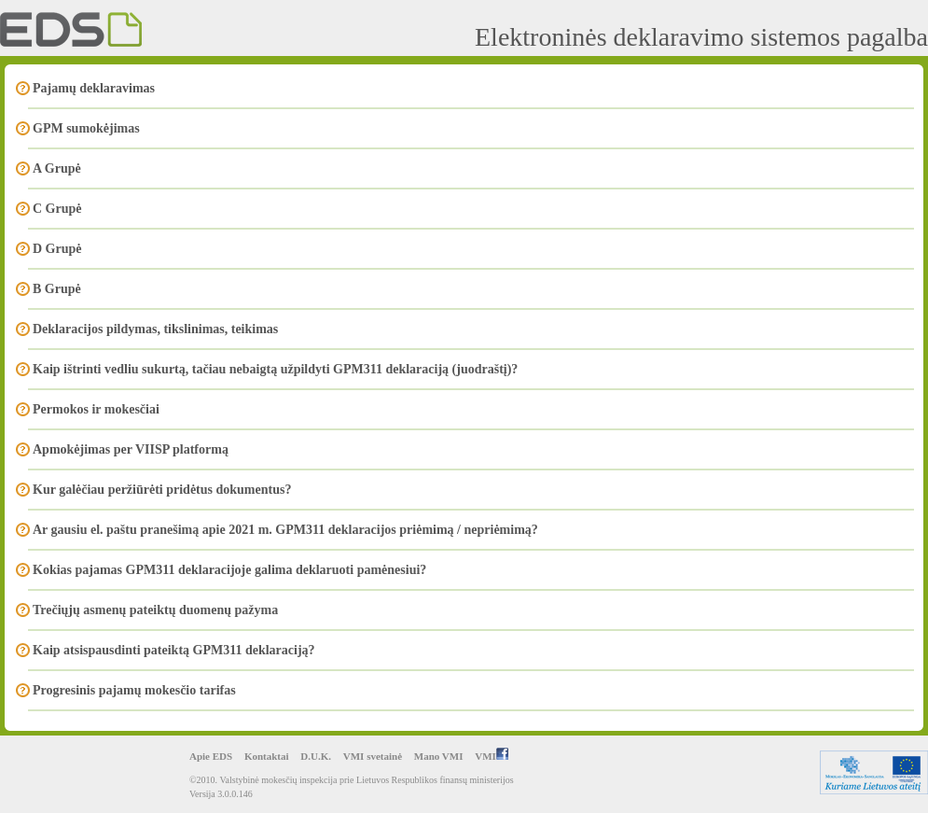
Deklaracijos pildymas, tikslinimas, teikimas (155, 329)
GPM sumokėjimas (86, 128)
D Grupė (57, 249)
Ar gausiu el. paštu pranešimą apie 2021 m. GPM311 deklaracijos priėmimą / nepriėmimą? (285, 530)
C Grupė (57, 209)
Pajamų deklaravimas (94, 88)
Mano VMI (439, 756)
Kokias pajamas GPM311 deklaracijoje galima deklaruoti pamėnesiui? (229, 570)
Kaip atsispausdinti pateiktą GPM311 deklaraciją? (174, 650)
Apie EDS (210, 756)
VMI (491, 756)
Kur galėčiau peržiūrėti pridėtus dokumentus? (162, 490)
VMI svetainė (372, 756)
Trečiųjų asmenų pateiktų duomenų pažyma (155, 610)
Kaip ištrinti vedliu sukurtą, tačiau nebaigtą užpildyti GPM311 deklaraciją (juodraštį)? (275, 369)
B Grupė (57, 289)
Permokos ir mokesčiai (96, 409)
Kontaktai (266, 756)
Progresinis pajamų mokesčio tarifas (134, 690)
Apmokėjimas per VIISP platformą (131, 449)
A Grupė (57, 168)
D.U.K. (315, 756)
